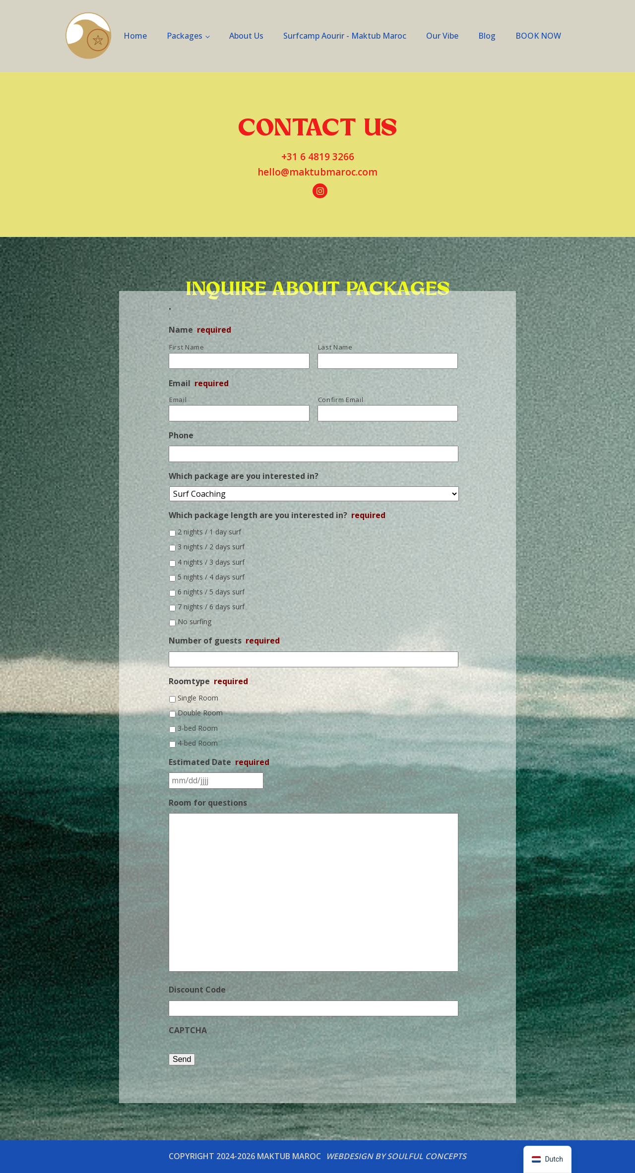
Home (135, 35)
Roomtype (208, 681)
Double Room (200, 712)
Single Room (198, 698)
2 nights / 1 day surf (209, 531)
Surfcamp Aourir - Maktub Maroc (344, 35)
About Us (246, 35)
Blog (487, 35)
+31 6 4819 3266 (317, 156)
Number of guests (224, 641)
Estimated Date (219, 762)
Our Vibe (442, 35)
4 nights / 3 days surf (211, 562)
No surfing (194, 621)
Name (200, 330)
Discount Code (197, 990)
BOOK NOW (538, 35)
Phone (181, 435)
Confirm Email (341, 399)
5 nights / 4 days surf (211, 577)
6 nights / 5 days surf (211, 591)
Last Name (335, 347)
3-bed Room (198, 728)
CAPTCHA (188, 1030)
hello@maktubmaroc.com (317, 172)
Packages (184, 35)
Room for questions (208, 803)
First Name (186, 347)
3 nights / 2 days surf (211, 546)
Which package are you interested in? (243, 476)
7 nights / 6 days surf (211, 606)
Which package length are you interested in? (277, 515)
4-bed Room (198, 743)
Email (199, 383)
